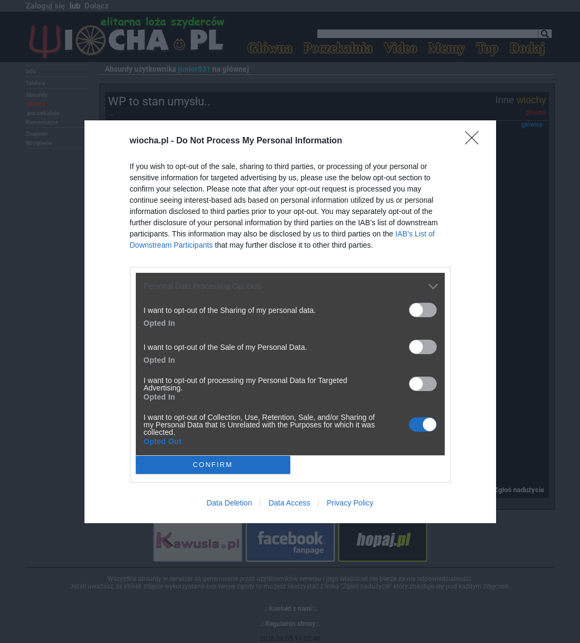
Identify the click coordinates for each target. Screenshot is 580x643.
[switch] (423, 310)
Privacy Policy (350, 503)
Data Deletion (229, 503)
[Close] (475, 141)
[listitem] (290, 286)
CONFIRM (213, 465)
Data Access (289, 503)
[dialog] (290, 321)
